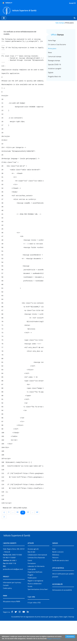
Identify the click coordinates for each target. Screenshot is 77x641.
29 (18, 528)
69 (38, 528)
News (50, 68)
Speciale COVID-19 (54, 80)
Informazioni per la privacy (12, 602)
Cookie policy (7, 608)
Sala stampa (60, 23)
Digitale (50, 88)
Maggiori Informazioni (53, 638)
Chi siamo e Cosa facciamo (57, 60)
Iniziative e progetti (54, 84)
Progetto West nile (54, 92)
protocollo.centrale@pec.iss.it (13, 589)
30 (23, 528)
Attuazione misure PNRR (11, 622)
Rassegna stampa (54, 76)
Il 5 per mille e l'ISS (34, 623)
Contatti (6, 605)
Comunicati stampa (54, 72)
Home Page (52, 56)
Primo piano (52, 64)
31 (28, 528)
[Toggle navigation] (4, 18)
